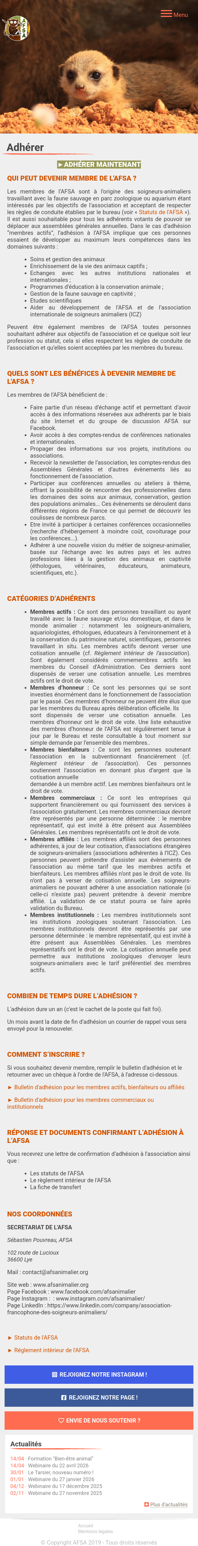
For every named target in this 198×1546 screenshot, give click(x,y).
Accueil (85, 1525)
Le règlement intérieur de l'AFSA (70, 1180)
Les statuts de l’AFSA (57, 1173)
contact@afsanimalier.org (55, 1272)
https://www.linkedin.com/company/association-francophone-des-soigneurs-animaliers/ (89, 1309)
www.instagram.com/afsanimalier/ (100, 1298)
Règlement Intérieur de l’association (140, 653)
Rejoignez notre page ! (98, 1397)
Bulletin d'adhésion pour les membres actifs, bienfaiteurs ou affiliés (99, 1087)
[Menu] (174, 14)
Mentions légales (95, 1531)
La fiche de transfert (55, 1187)
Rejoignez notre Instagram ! (99, 1374)
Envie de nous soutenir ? (99, 1420)
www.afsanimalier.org (60, 1284)
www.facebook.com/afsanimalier (93, 1291)
